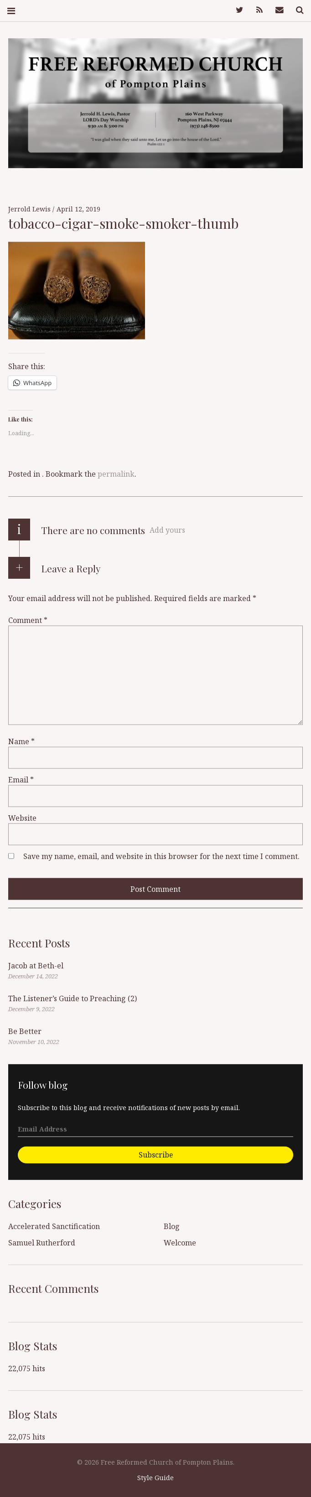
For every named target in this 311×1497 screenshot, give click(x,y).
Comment (27, 620)
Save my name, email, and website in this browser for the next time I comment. (161, 856)
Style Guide (155, 1477)
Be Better (24, 1031)
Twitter (236, 10)
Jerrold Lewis (30, 209)
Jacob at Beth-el (35, 966)
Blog (172, 1226)
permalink (116, 474)
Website (22, 818)
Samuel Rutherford (41, 1243)
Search (296, 10)
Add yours (167, 530)
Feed (256, 10)
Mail (276, 10)
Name (21, 741)
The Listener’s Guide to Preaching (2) (72, 998)
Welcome (180, 1243)
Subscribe (156, 1154)
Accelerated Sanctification (54, 1226)
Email (21, 780)
